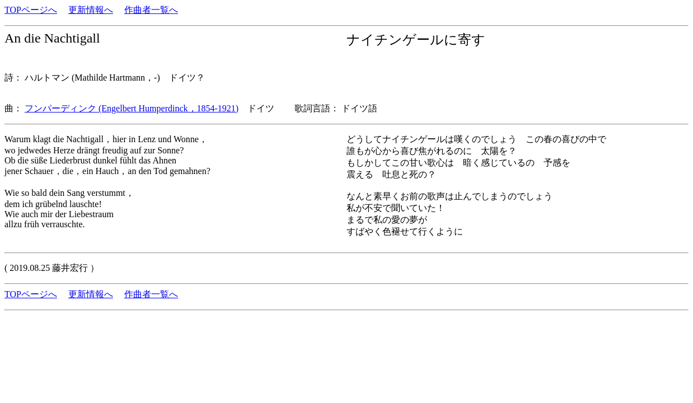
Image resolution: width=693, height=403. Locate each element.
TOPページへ (30, 10)
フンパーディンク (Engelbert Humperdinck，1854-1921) (131, 108)
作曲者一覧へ (151, 10)
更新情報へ (90, 10)
